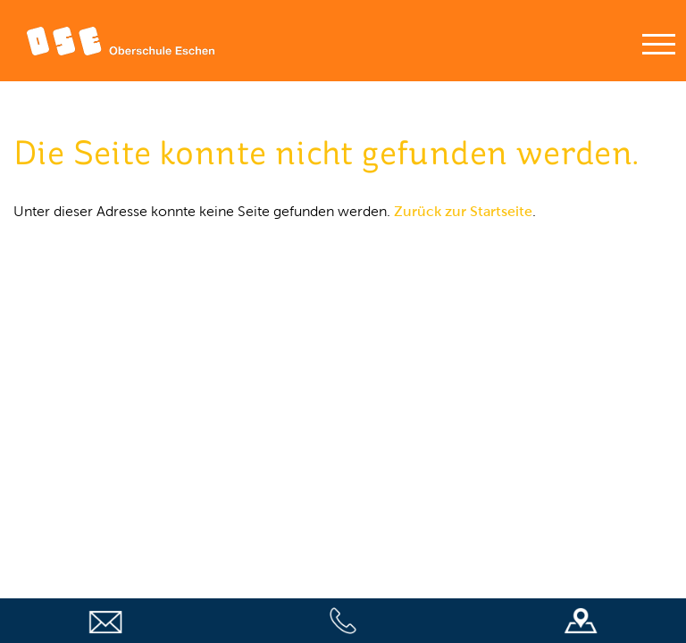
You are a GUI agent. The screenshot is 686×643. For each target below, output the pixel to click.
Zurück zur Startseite (463, 211)
